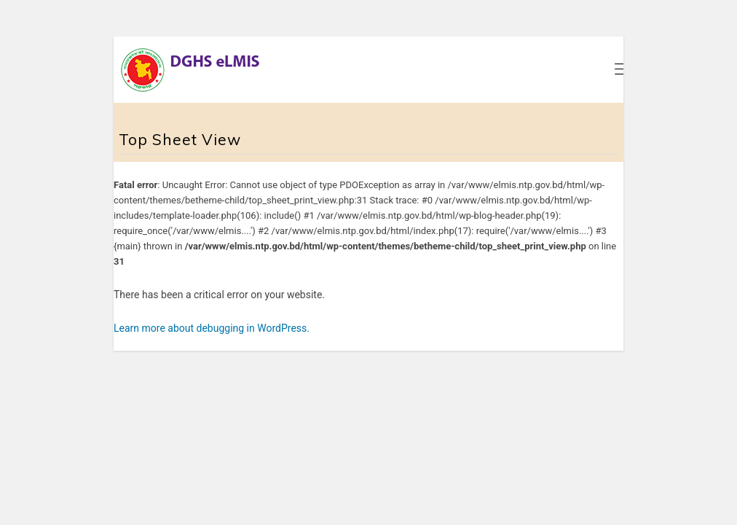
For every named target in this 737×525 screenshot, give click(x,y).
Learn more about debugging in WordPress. (212, 328)
